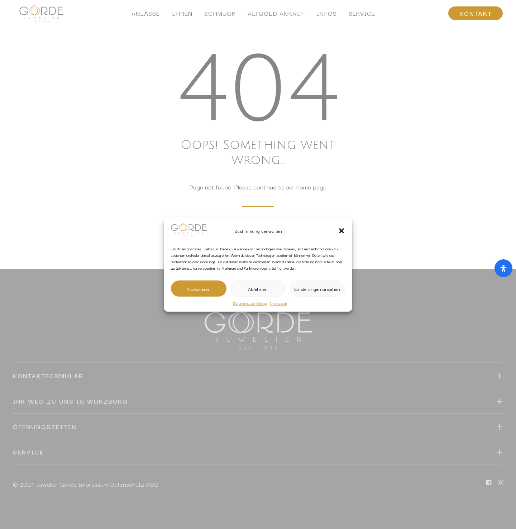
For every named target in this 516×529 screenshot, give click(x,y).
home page (311, 187)
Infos (327, 16)
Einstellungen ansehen (317, 288)
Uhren (182, 16)
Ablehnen (258, 288)
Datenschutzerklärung (250, 303)
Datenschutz (127, 484)
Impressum (278, 303)
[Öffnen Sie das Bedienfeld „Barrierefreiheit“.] (503, 268)
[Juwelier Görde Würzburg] (38, 16)
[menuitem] (145, 16)
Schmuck (220, 16)
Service (362, 16)
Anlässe (146, 16)
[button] (341, 230)
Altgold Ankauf (276, 16)
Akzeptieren (199, 288)
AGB (152, 484)
